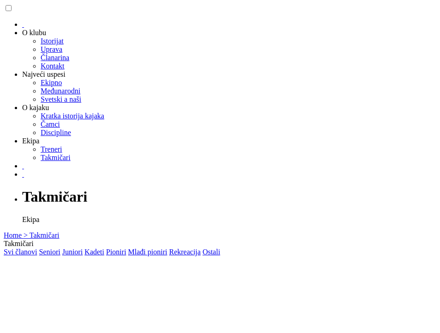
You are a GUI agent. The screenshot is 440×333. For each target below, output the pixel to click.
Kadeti (94, 252)
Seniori (49, 252)
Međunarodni (60, 91)
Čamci (50, 124)
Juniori (72, 252)
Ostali (211, 252)
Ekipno (51, 82)
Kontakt (53, 66)
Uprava (51, 49)
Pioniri (116, 252)
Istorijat (52, 41)
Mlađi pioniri (147, 252)
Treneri (51, 149)
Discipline (56, 132)
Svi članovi (20, 252)
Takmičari (56, 157)
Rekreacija (184, 252)
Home (14, 235)
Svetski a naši (61, 99)
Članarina (55, 58)
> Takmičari (41, 235)
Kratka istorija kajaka (72, 116)
